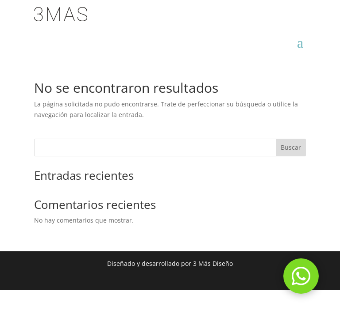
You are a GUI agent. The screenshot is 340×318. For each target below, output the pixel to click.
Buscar (291, 147)
